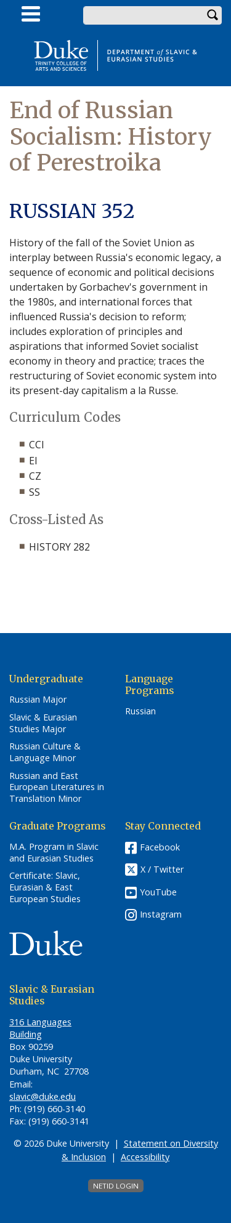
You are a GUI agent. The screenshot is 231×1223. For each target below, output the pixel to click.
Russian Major (38, 699)
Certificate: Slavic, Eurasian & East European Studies (45, 887)
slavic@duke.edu (42, 1096)
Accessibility (145, 1157)
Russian (140, 711)
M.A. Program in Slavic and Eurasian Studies (54, 852)
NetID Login (116, 1185)
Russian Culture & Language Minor (45, 752)
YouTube (158, 892)
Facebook (160, 847)
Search (212, 15)
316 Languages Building (40, 1028)
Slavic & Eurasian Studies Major (43, 723)
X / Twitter (162, 869)
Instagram (161, 914)
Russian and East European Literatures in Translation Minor (56, 787)
